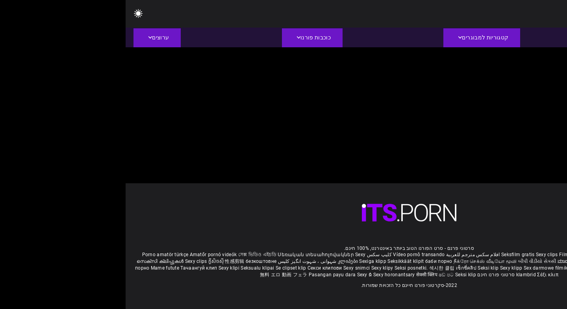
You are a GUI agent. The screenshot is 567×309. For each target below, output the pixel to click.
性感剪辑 (109, 261)
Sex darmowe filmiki (420, 268)
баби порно (313, 261)
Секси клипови (200, 268)
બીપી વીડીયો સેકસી (412, 261)
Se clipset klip (166, 268)
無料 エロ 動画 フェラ (158, 274)
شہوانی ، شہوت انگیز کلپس (181, 261)
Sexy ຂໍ (240, 274)
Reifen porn (537, 254)
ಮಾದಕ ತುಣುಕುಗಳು (452, 261)
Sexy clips (422, 254)
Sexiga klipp (247, 261)
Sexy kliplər (498, 268)
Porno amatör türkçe (40, 254)
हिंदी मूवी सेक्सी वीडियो (492, 261)
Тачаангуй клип (74, 268)
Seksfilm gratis (392, 254)
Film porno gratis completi (463, 254)
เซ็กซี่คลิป (341, 268)
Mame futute (39, 268)
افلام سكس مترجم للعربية (347, 254)
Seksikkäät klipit (280, 261)
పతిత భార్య (525, 261)
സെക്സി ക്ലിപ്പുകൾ (35, 261)
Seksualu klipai (132, 268)
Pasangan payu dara (207, 274)
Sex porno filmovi (464, 268)
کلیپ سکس (253, 254)
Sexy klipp (386, 268)
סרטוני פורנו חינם (370, 274)
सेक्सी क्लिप (302, 274)
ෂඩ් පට (321, 274)
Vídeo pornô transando (293, 254)
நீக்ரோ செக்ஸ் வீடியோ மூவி (359, 261)
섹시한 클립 (317, 268)
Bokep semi (524, 268)
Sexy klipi (104, 268)
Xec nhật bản (509, 254)
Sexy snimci (232, 268)
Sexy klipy (257, 268)
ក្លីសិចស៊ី (91, 261)
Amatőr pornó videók (87, 254)
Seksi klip (363, 268)
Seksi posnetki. (286, 268)
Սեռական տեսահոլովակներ (191, 254)
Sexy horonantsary (269, 274)
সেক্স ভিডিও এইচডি (132, 254)
